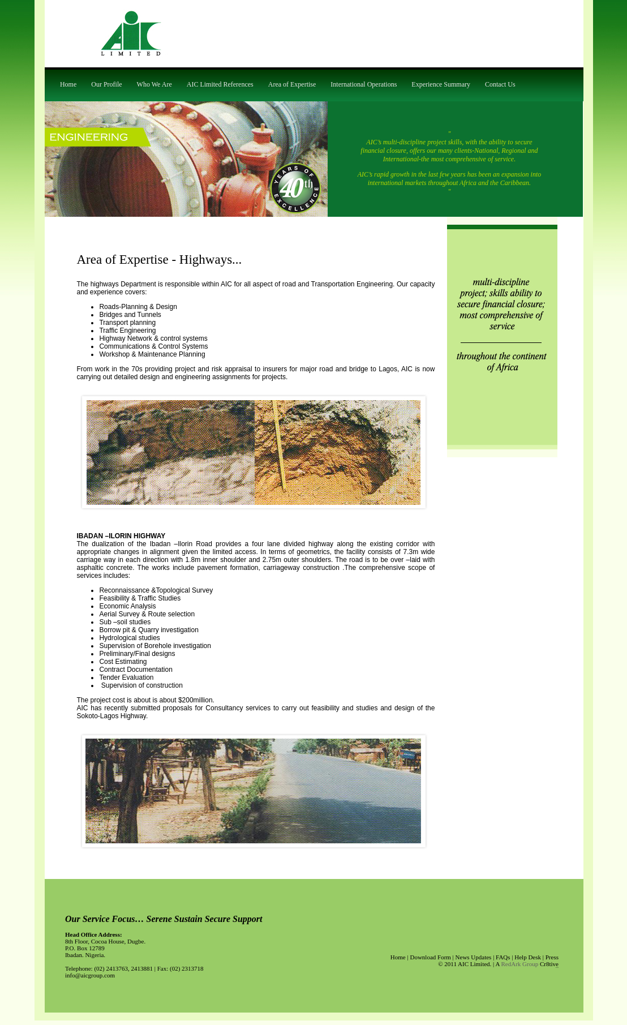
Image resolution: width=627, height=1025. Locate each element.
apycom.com (557, 967)
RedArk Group (520, 963)
